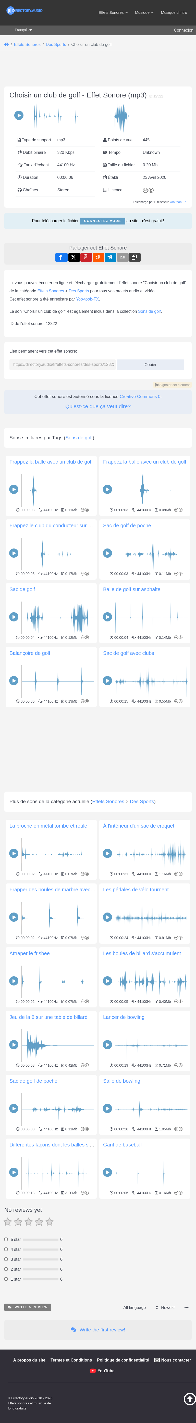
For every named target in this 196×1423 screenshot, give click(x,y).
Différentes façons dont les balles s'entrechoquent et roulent (77, 1359)
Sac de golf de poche (127, 740)
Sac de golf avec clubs (128, 867)
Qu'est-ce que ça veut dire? (98, 549)
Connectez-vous (102, 292)
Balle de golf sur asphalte (132, 803)
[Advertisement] (98, 112)
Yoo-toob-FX (178, 273)
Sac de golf (22, 803)
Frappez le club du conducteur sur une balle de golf (67, 740)
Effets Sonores (50, 434)
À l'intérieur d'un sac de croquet (138, 1040)
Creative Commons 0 (140, 539)
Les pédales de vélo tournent (136, 1104)
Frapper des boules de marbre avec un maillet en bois (70, 1104)
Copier (148, 506)
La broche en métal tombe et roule (48, 1040)
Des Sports (79, 434)
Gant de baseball (122, 1359)
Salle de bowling (121, 1295)
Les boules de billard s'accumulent (142, 1167)
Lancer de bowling (123, 1231)
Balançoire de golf (29, 867)
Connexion (183, 30)
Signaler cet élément (172, 528)
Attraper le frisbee (29, 1167)
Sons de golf (149, 454)
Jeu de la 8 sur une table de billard (48, 1231)
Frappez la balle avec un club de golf (51, 676)
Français (22, 30)
